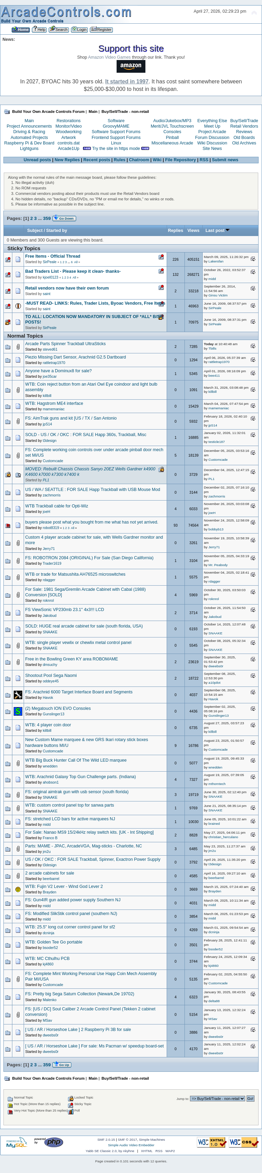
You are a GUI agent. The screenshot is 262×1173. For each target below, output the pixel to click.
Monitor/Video (69, 126)
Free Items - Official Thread (52, 256)
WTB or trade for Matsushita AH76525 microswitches (75, 574)
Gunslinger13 (53, 714)
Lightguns (29, 148)
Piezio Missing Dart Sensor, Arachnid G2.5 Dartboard (75, 357)
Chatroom (139, 159)
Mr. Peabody (218, 565)
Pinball (172, 137)
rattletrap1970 (54, 363)
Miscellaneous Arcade (172, 143)
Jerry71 (49, 549)
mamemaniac (54, 409)
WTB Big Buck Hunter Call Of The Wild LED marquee (76, 760)
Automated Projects (29, 137)
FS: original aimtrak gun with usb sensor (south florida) (76, 791)
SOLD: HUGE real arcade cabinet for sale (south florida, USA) (84, 626)
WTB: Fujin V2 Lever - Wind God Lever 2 (64, 886)
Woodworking (68, 131)
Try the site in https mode (116, 148)
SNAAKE (50, 632)
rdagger (49, 580)
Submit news (225, 159)
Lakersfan (216, 261)
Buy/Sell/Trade (244, 120)
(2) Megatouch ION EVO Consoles (58, 708)
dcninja (49, 933)
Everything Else (212, 120)
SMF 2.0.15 (106, 1139)
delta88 (214, 1001)
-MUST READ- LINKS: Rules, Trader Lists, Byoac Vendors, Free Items (95, 303)
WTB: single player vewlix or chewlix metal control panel (78, 642)
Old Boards (244, 137)
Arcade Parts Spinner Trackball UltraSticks (65, 343)
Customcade (53, 461)
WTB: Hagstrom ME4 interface (54, 403)
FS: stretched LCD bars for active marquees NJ (70, 819)
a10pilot (215, 682)
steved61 (50, 349)
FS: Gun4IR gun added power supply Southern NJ (72, 900)
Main (29, 120)
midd (212, 279)
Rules (120, 159)
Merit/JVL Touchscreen (172, 126)
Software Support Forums (116, 131)
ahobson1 (51, 782)
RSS (204, 159)
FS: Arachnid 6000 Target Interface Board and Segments (78, 692)
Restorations (69, 120)
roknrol (48, 600)
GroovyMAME (116, 126)
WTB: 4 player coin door (48, 725)
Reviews (244, 131)
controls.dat (69, 143)
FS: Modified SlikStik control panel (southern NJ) (71, 913)
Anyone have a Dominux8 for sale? (58, 370)
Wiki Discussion (212, 143)
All (76, 262)
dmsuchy (50, 664)
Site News (212, 148)
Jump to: (183, 1099)
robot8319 (51, 528)
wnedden (50, 766)
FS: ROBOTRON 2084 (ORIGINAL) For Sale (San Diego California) (89, 557)
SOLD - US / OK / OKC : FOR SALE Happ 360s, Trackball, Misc (85, 434)
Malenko (50, 1000)
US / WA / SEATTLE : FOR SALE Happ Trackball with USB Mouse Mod (92, 489)
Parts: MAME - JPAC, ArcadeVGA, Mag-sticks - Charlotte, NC (83, 846)
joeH (46, 511)
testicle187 (217, 442)
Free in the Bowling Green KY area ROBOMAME (71, 659)
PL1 (46, 480)
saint (46, 294)
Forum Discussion (212, 137)
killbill (47, 396)
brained (214, 823)
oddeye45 (51, 681)
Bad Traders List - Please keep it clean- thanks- (73, 271)
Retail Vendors (244, 126)
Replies (175, 230)
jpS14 (47, 424)
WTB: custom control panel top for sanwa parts (69, 805)
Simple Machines (152, 1139)
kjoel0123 (50, 277)
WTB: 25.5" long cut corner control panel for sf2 (70, 927)
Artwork (68, 137)
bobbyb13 (216, 529)
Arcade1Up (68, 148)
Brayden (49, 892)
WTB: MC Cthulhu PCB (47, 958)
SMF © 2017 (127, 1139)
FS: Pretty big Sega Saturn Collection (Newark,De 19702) (79, 994)
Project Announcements (29, 126)
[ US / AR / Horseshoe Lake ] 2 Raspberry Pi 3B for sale (78, 1029)
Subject (35, 230)
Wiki (157, 159)
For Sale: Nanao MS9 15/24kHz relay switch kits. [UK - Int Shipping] (89, 832)
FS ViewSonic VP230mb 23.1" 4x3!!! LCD (64, 609)
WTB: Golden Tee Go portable (53, 942)
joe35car (50, 376)
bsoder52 (50, 948)
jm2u (47, 851)
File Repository (180, 159)
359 (47, 218)
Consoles (172, 131)
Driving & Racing (29, 131)
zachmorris (52, 495)
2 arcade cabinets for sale (49, 873)
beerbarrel (51, 879)
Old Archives (244, 143)
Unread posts (37, 159)
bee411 (214, 375)
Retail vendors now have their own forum (67, 288)
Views (193, 230)
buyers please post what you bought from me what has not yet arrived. (91, 522)
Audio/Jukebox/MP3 (172, 120)
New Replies (67, 159)
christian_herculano (223, 837)
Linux (116, 143)
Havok (48, 697)
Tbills (212, 348)
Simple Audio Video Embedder (131, 1145)
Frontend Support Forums (116, 137)
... (40, 218)
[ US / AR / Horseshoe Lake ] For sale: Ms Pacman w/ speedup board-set (94, 1046)
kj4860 (48, 964)
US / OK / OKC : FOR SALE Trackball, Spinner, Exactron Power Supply (92, 859)
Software (116, 120)
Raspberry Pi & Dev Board (29, 143)
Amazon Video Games (109, 57)
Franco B (50, 838)
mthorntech (217, 784)
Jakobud (50, 615)
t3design (50, 440)
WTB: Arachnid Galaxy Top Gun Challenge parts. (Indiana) (80, 776)
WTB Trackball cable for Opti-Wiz (56, 506)
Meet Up (212, 126)
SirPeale (50, 262)
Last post (217, 230)
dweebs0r (216, 666)
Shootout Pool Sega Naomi (50, 675)
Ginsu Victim (218, 295)
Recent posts (96, 159)
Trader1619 (52, 563)
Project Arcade (212, 131)
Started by (56, 230)
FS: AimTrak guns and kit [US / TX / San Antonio (71, 418)
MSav (47, 1020)
